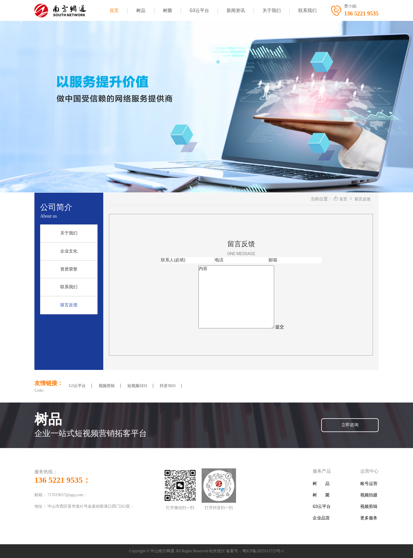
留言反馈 (68, 305)
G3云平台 (199, 10)
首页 (114, 10)
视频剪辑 (107, 386)
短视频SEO (137, 386)
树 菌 (321, 495)
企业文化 (68, 251)
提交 (279, 327)
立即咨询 (350, 425)
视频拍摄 (368, 495)
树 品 (321, 483)
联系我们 (307, 10)
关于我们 (271, 10)
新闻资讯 (236, 10)
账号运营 (368, 483)
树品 (140, 10)
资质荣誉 (68, 269)
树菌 (167, 10)
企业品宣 (321, 518)
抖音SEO (167, 386)
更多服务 (368, 518)
